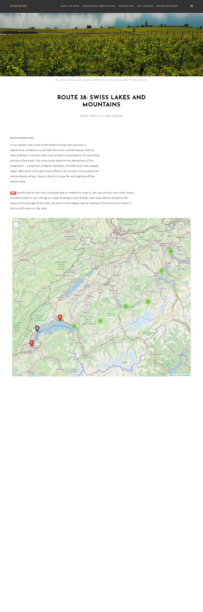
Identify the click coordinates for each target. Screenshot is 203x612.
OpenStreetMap (183, 375)
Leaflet (171, 375)
